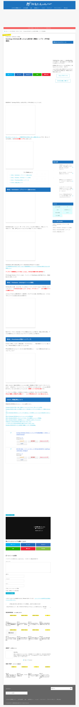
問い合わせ (59, 699)
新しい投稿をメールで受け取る (13, 590)
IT (67, 206)
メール (7, 578)
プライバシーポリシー (51, 699)
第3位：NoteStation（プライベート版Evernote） (21, 175)
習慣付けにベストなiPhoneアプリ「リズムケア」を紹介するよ (62, 181)
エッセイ (37, 699)
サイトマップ (42, 699)
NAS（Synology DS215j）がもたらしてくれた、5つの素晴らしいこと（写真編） (24, 418)
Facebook (30, 660)
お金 (57, 209)
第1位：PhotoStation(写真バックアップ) (19, 180)
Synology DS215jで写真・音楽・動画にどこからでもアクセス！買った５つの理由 (24, 407)
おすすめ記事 (57, 206)
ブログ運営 (57, 215)
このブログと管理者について (11, 699)
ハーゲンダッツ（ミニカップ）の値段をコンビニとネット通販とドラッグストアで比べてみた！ (62, 189)
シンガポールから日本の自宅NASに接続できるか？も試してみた (20, 423)
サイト (7, 583)
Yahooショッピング (43, 441)
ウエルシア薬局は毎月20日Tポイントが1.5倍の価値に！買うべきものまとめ (62, 196)
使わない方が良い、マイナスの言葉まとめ (62, 173)
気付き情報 (57, 212)
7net (21, 443)
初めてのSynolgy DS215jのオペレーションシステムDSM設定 (19, 416)
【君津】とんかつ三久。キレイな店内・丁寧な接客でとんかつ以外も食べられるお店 (62, 167)
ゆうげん (16, 652)
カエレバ (21, 437)
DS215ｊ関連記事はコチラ (16, 182)
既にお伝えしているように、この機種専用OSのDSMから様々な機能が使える (23, 137)
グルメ (67, 212)
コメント (8, 561)
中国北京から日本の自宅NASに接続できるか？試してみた (18, 421)
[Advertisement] (39, 18)
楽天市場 (32, 441)
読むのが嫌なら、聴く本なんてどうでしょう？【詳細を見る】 (40, 28)
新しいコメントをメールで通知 (13, 588)
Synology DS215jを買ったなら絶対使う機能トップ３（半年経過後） (21, 425)
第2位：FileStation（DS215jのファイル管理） (20, 177)
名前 (7, 574)
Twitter (25, 660)
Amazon (21, 441)
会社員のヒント (67, 209)
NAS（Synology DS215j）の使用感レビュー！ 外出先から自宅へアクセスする (23, 419)
